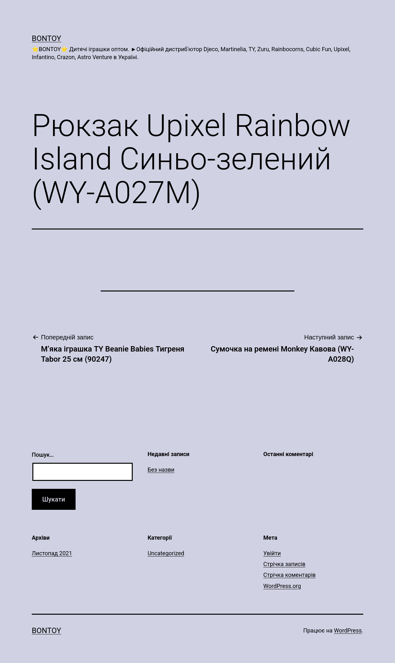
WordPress (348, 630)
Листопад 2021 (52, 553)
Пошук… (43, 454)
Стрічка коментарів (289, 574)
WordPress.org (282, 586)
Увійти (272, 553)
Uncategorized (166, 553)
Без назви (161, 469)
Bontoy (46, 38)
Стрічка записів (284, 564)
